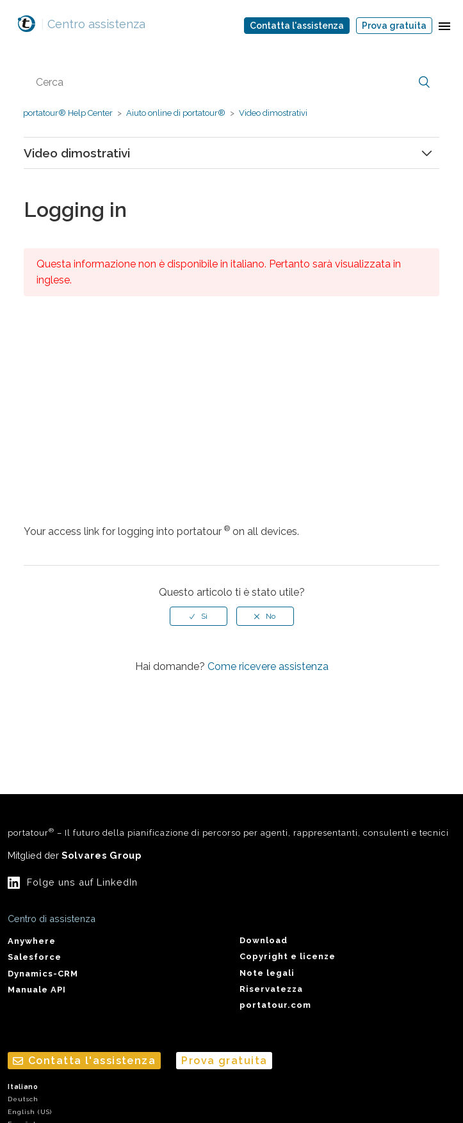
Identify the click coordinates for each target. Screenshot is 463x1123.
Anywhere (32, 941)
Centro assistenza (93, 24)
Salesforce (34, 957)
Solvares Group (101, 855)
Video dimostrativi (273, 113)
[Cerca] (231, 82)
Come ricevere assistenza (268, 666)
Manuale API (37, 989)
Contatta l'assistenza (297, 25)
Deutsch (23, 1099)
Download (264, 940)
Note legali (267, 973)
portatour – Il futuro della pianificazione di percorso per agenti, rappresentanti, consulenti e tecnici (228, 832)
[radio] (198, 616)
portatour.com (275, 1005)
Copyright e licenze (288, 956)
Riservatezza (271, 989)
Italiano (23, 1086)
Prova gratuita (394, 25)
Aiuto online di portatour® (175, 113)
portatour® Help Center (68, 113)
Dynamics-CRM (43, 973)
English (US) (30, 1111)
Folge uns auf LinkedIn (82, 882)
